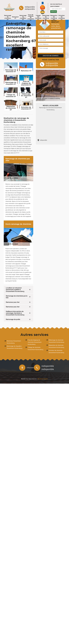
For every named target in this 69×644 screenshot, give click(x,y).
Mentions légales (43, 379)
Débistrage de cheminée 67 (45, 17)
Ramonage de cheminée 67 (7, 17)
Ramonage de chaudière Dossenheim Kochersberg (14, 347)
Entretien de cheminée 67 (61, 17)
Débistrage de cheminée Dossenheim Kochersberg (56, 341)
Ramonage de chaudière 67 (23, 17)
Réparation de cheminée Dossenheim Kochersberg (56, 346)
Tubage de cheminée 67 (38, 17)
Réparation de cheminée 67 (53, 17)
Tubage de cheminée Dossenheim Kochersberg (35, 348)
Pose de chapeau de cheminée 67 (30, 17)
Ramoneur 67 (15, 17)
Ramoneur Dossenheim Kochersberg (14, 342)
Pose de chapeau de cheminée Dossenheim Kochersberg (35, 342)
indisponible (30, 7)
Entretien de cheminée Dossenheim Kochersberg (56, 351)
